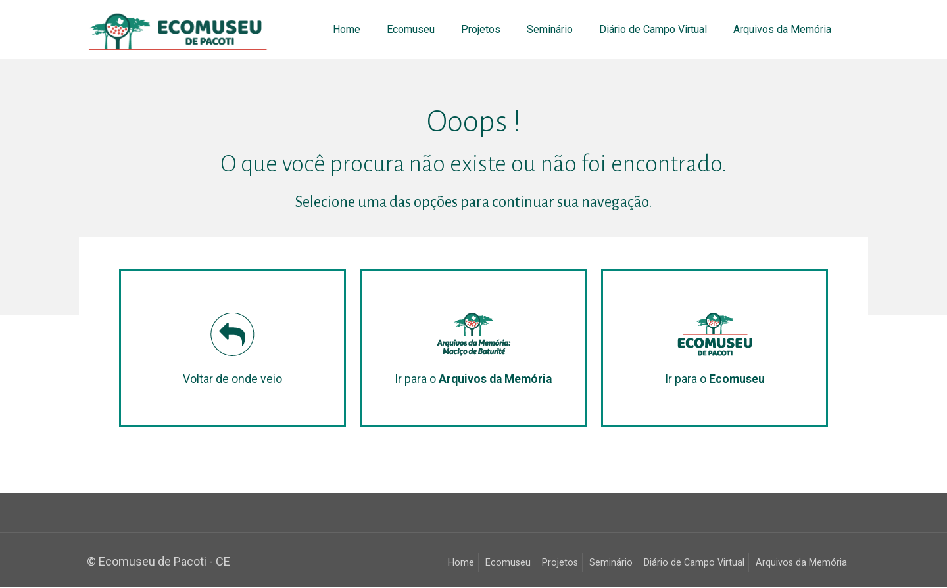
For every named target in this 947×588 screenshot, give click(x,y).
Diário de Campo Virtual (694, 563)
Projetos (560, 563)
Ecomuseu (508, 563)
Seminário (611, 563)
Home (461, 563)
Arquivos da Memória (801, 563)
